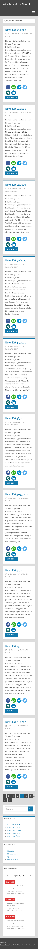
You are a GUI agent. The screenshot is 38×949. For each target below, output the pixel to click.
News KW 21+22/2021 (14, 830)
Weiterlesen (11, 97)
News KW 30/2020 (15, 570)
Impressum (3, 942)
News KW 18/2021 (13, 836)
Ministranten (11, 854)
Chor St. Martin (12, 860)
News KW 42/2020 (15, 108)
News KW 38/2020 (15, 418)
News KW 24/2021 (13, 828)
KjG (8, 857)
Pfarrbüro (10, 851)
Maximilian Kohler (11, 191)
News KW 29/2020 (15, 646)
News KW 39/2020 (15, 342)
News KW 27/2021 (13, 825)
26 (5, 800)
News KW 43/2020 (15, 30)
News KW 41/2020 (15, 184)
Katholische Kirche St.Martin (17, 4)
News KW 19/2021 (13, 833)
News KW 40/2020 (15, 260)
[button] (8, 87)
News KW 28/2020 (15, 722)
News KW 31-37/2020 (17, 494)
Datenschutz (4, 945)
